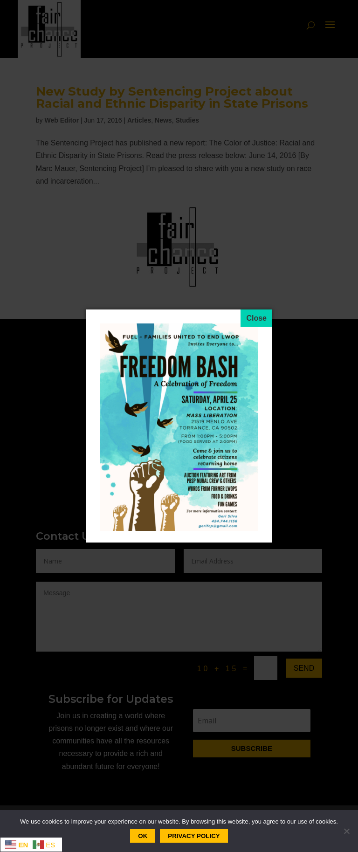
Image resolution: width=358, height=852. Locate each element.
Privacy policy (194, 835)
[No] (346, 831)
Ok (142, 835)
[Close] (256, 318)
